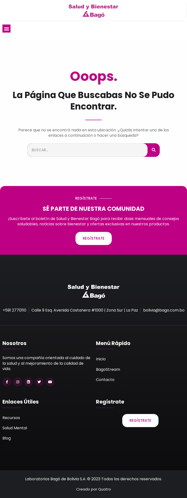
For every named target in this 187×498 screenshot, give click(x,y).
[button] (6, 29)
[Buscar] (154, 150)
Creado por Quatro (93, 489)
